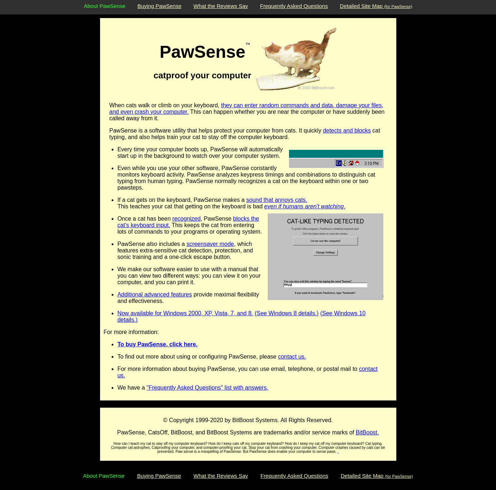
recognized (186, 219)
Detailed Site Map (376, 6)
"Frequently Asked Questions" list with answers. (207, 388)
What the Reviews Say (221, 6)
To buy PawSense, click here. (157, 344)
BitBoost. (367, 432)
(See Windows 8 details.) (287, 313)
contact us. (292, 357)
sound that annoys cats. (276, 200)
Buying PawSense (160, 6)
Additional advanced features (154, 294)
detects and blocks (347, 130)
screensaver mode (210, 244)
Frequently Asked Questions (294, 6)
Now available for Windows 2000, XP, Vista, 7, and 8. (185, 313)
